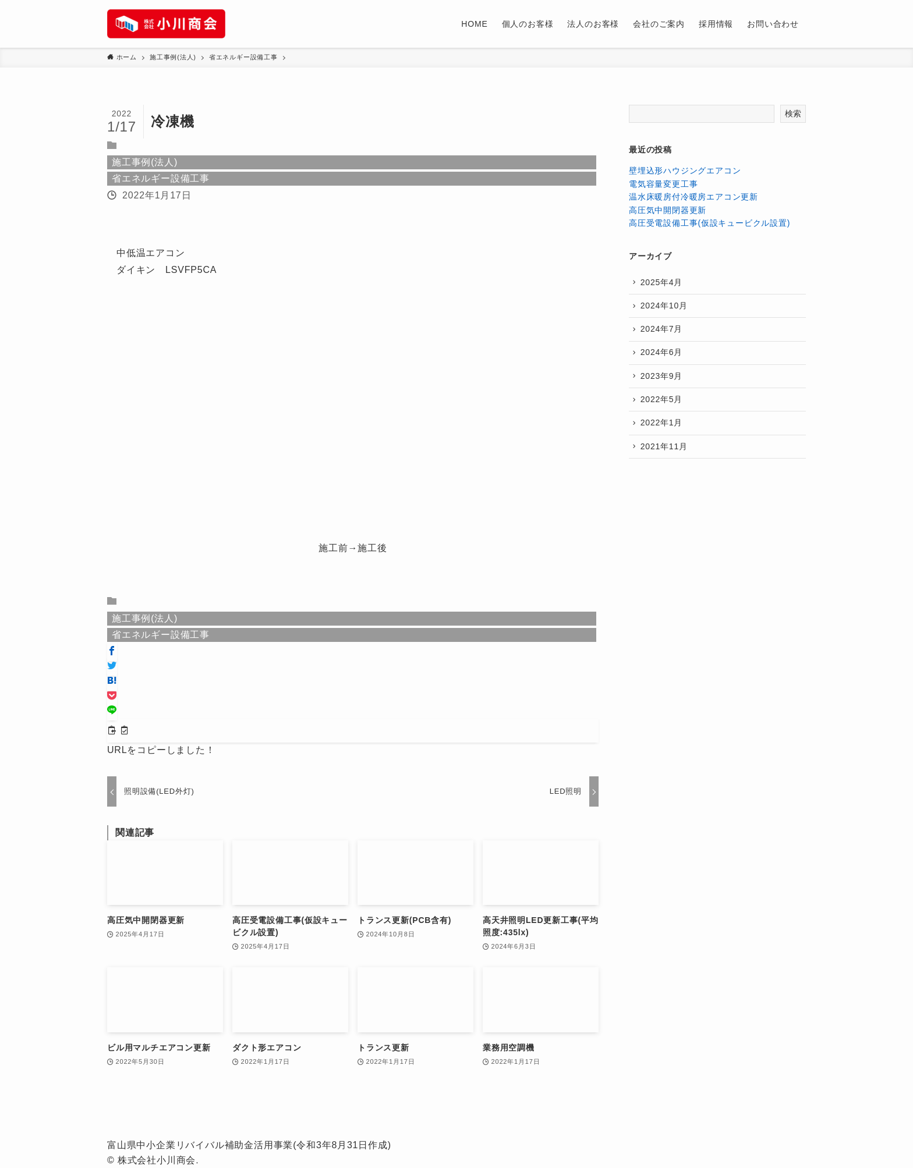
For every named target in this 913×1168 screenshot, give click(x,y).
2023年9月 (662, 379)
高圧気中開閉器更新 (667, 210)
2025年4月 (662, 282)
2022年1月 (662, 427)
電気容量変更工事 (663, 184)
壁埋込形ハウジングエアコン (685, 170)
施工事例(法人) (145, 162)
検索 (793, 113)
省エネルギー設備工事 (161, 178)
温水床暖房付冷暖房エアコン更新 (693, 196)
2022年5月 (662, 403)
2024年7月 (662, 330)
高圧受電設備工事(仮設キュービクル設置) (709, 223)
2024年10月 (664, 306)
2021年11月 (664, 451)
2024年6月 (662, 355)
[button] (112, 651)
